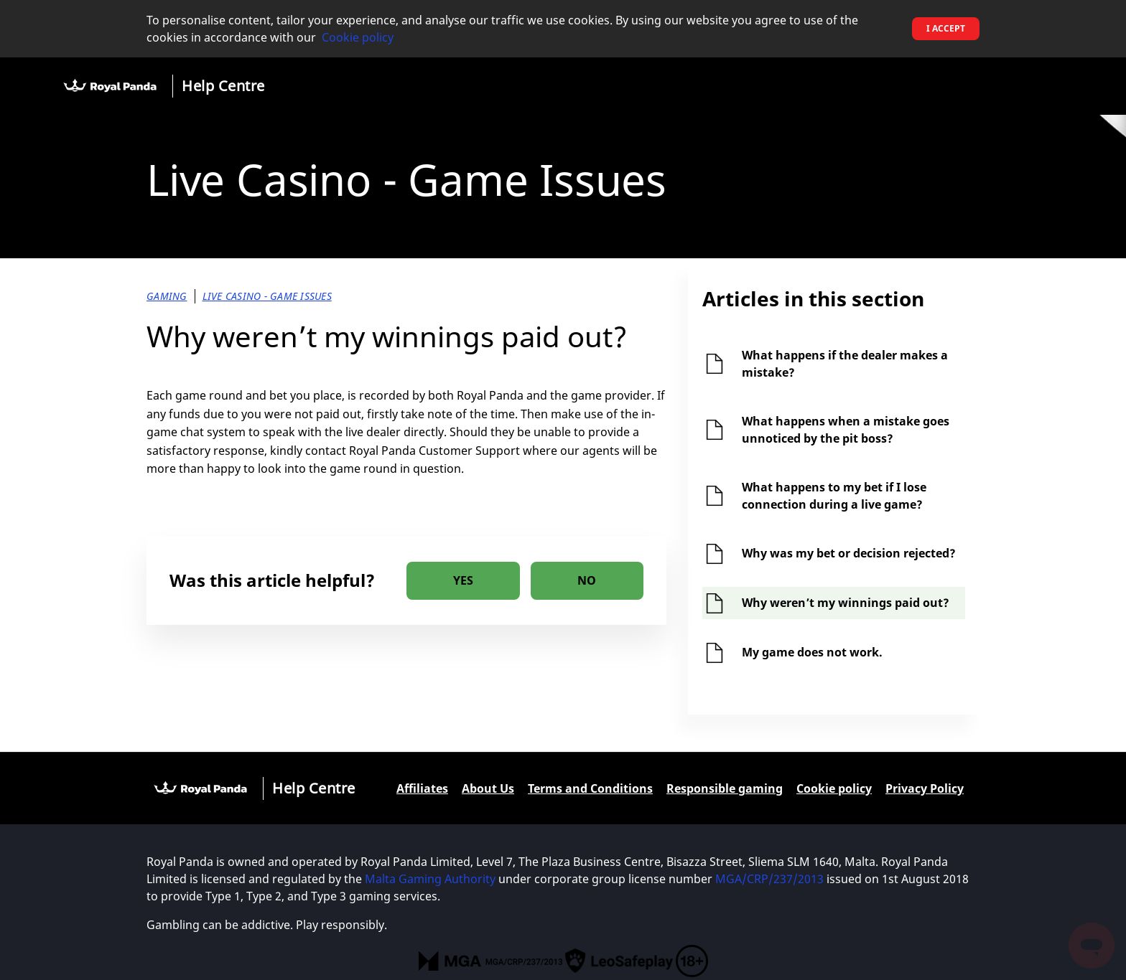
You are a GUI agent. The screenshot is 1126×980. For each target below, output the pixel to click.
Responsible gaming (724, 788)
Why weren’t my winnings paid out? (845, 603)
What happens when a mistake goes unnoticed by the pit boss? (845, 429)
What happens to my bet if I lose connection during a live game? (834, 495)
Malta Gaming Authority (431, 879)
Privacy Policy (924, 788)
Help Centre (223, 85)
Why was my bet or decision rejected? (849, 553)
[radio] (463, 581)
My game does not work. (812, 652)
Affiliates (422, 788)
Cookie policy (358, 37)
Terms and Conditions (590, 788)
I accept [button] (945, 28)
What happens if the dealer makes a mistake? (845, 363)
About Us (488, 788)
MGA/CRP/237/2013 (769, 879)
